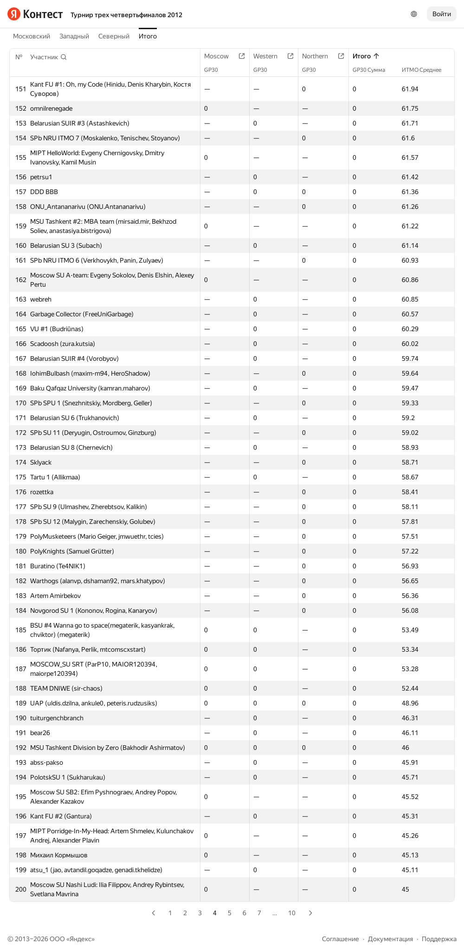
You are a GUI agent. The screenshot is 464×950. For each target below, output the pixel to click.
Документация (390, 939)
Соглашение (340, 939)
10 (292, 913)
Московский (31, 36)
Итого (148, 36)
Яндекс (80, 939)
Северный (113, 36)
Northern (319, 56)
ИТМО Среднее (426, 70)
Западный (74, 36)
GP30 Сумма (373, 70)
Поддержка (439, 939)
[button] (48, 57)
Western (270, 56)
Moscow (221, 56)
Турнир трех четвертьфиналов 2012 (126, 15)
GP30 (215, 70)
